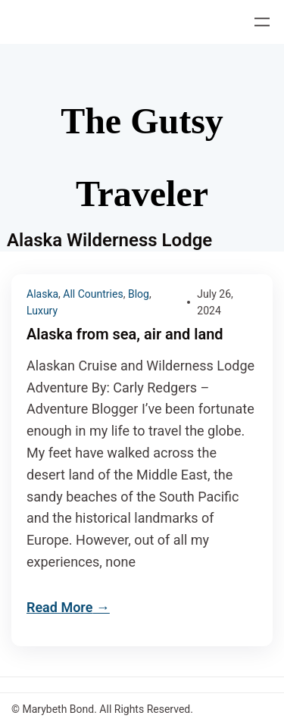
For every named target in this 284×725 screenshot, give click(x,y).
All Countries (93, 294)
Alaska (42, 294)
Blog (138, 294)
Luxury (42, 311)
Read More (59, 607)
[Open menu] (262, 22)
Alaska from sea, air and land (125, 334)
